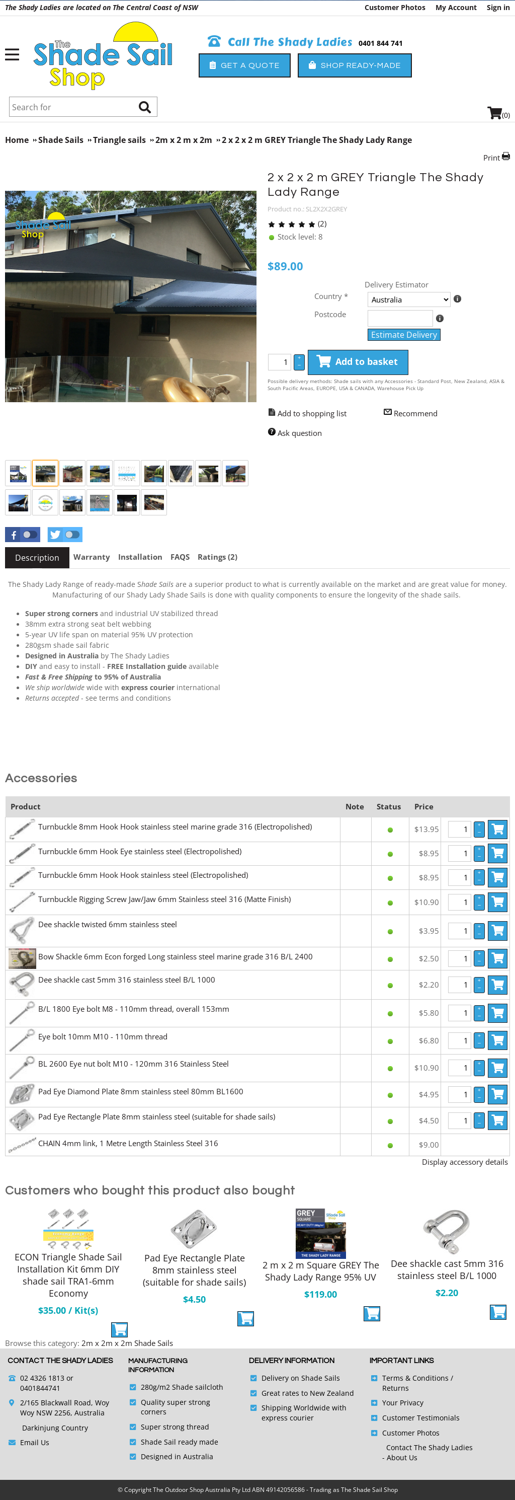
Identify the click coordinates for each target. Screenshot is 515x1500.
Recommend (416, 413)
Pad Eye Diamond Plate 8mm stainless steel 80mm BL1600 (140, 1091)
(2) (297, 223)
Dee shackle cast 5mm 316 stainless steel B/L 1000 (126, 979)
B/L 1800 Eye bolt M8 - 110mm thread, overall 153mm (133, 1009)
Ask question (300, 433)
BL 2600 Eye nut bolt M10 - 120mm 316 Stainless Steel (133, 1064)
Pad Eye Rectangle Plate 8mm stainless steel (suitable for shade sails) (156, 1116)
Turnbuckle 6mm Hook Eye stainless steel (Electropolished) (139, 851)
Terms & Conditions (415, 1378)
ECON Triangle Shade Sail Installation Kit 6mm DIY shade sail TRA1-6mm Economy (68, 1275)
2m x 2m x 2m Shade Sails (127, 1343)
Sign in (498, 7)
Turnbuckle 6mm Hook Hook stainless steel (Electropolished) (143, 875)
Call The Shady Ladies (280, 42)
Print (491, 158)
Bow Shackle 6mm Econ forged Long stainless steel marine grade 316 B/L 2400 (175, 956)
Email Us (34, 1442)
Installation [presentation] (140, 557)
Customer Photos (395, 7)
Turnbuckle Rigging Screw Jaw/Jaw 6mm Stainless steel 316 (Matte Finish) (164, 899)
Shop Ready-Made (355, 65)
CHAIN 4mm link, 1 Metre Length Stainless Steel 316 (128, 1143)
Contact (400, 1447)
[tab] (37, 557)
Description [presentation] (37, 557)
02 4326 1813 (42, 1378)
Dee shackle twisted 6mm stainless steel (107, 924)
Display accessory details (465, 1162)
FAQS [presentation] (180, 557)
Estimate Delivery (404, 334)
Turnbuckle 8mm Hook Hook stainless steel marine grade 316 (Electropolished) (175, 826)
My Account (456, 7)
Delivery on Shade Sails (301, 1378)
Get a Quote (245, 65)
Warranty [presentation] (91, 557)
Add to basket (357, 362)
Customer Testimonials (421, 1417)
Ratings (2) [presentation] (217, 557)
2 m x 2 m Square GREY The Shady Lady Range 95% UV (321, 1271)
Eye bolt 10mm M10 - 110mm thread (102, 1036)
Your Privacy (402, 1402)
